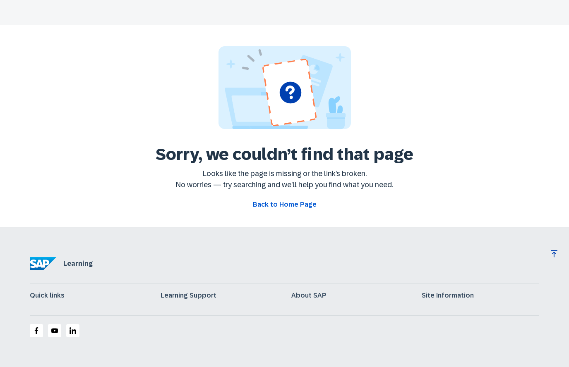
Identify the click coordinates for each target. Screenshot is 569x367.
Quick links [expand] (47, 295)
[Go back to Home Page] (284, 204)
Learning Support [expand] (188, 295)
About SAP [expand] (309, 295)
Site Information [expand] (448, 295)
